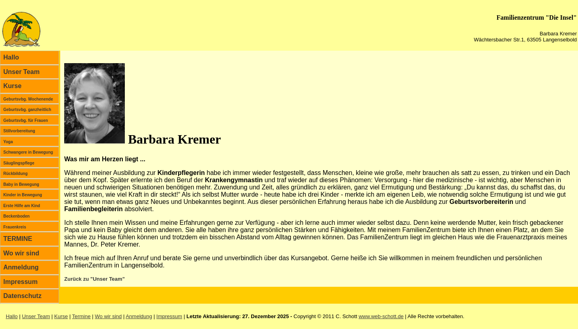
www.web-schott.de (380, 316)
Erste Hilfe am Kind (21, 206)
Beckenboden (16, 216)
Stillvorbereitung (19, 131)
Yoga (8, 142)
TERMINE (17, 238)
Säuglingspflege (18, 163)
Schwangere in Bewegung (28, 152)
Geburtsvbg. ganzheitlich (27, 109)
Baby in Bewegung (21, 184)
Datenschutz (22, 295)
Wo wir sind (21, 253)
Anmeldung (21, 267)
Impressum (20, 281)
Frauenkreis (14, 227)
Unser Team (21, 71)
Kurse (12, 85)
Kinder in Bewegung (22, 195)
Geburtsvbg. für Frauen (25, 120)
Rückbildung (15, 173)
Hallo (11, 57)
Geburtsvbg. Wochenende (28, 99)
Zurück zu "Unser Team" (94, 279)
